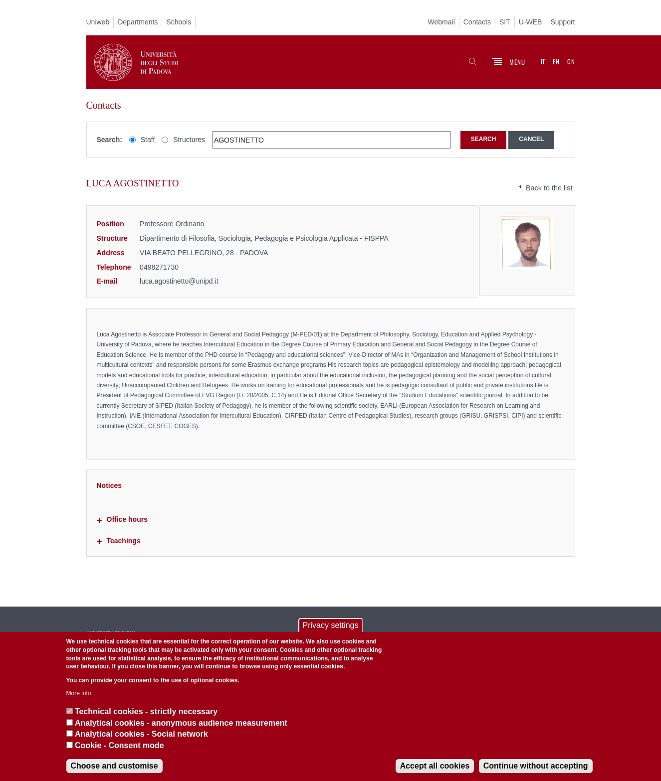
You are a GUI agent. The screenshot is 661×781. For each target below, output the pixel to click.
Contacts (477, 22)
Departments (138, 22)
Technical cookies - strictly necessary (146, 711)
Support (562, 22)
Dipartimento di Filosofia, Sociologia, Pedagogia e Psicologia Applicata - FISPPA (264, 238)
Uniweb (98, 22)
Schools (178, 22)
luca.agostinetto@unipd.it (179, 281)
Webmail (441, 22)
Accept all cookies (435, 766)
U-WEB (530, 22)
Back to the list (549, 188)
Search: (109, 140)
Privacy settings (330, 625)
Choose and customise (114, 766)
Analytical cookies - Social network (141, 734)
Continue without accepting (535, 766)
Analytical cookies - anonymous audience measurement (181, 723)
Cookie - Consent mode (119, 745)
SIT (504, 22)
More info (78, 693)
